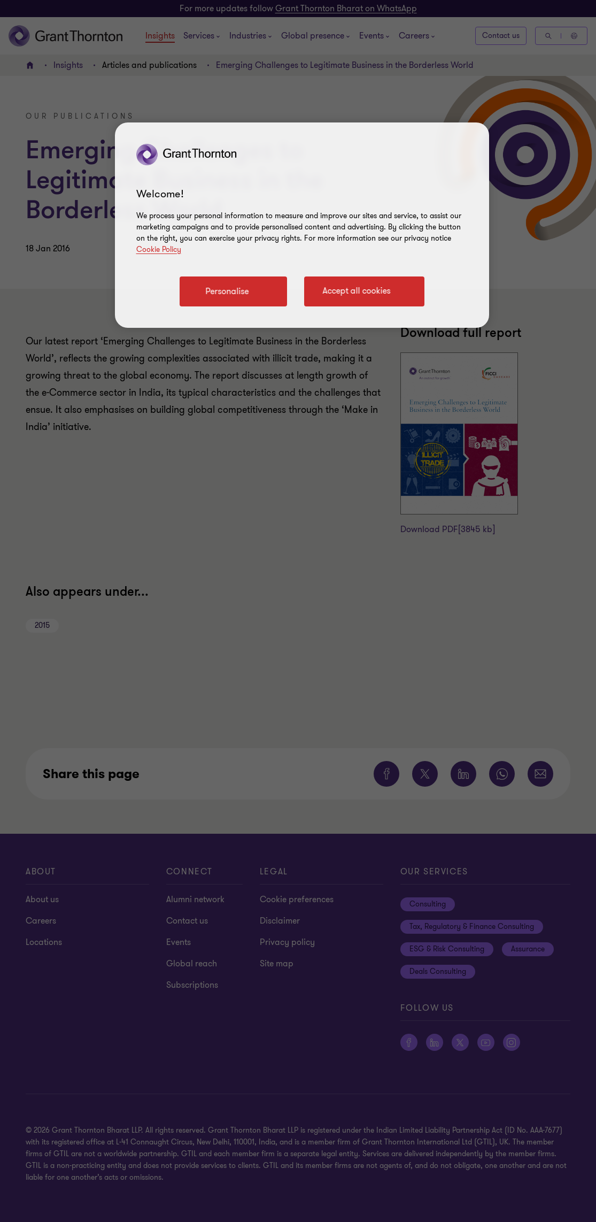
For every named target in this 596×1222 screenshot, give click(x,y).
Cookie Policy (158, 249)
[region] (302, 225)
